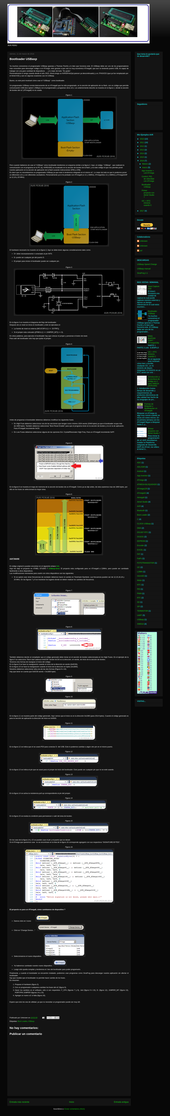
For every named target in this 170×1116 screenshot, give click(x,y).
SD (138, 602)
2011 (142, 142)
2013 (142, 150)
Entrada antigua (121, 1102)
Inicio (71, 1102)
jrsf (141, 251)
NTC (139, 585)
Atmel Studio (142, 502)
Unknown (143, 241)
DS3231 (140, 537)
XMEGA (140, 624)
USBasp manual (143, 269)
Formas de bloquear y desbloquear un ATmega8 (150, 407)
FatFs (139, 558)
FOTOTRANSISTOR (145, 563)
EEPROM (141, 541)
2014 (142, 153)
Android (140, 471)
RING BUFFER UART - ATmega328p (153, 339)
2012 (142, 146)
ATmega (140, 480)
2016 (142, 161)
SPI (138, 606)
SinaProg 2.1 (142, 273)
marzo (145, 167)
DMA (139, 528)
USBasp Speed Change (147, 264)
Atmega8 (140, 497)
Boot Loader (22, 1021)
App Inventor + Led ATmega (148, 172)
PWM (139, 593)
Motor (139, 580)
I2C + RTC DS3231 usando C (147, 203)
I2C (138, 567)
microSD (140, 576)
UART (139, 615)
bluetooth (141, 510)
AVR (139, 506)
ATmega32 (141, 493)
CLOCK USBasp (144, 524)
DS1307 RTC (142, 532)
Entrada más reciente (19, 1102)
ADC (139, 463)
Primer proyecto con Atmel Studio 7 (148, 193)
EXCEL (140, 550)
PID (138, 589)
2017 (142, 211)
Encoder (140, 545)
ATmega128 (142, 489)
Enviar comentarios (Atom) (74, 1109)
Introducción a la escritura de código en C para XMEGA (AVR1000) (154, 381)
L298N (140, 572)
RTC (139, 598)
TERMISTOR (142, 611)
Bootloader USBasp (146, 186)
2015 (142, 157)
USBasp (31, 1021)
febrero (145, 164)
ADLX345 (141, 467)
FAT (138, 554)
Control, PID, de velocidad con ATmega (148, 178)
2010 (142, 139)
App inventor (142, 476)
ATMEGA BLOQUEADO (147, 484)
